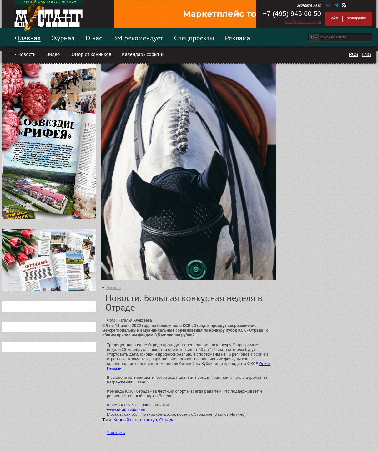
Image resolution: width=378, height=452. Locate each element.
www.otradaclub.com (126, 409)
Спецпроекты (194, 37)
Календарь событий (143, 54)
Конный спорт (127, 419)
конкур (150, 419)
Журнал (63, 37)
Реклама (237, 37)
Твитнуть (116, 432)
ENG (366, 54)
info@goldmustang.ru (303, 22)
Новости (27, 54)
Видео (53, 54)
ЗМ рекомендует (138, 37)
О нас (93, 37)
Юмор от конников (90, 54)
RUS (353, 54)
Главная (29, 37)
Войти (334, 18)
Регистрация (356, 18)
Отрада (167, 419)
